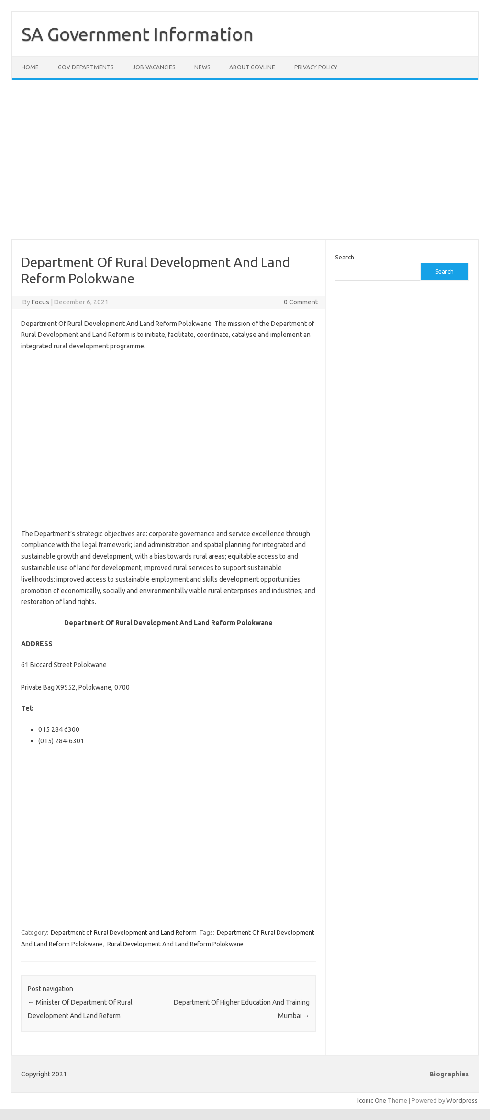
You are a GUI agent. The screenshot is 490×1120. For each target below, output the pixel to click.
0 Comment (301, 302)
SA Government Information (138, 34)
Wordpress (462, 1100)
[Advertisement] (245, 166)
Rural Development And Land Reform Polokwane (175, 944)
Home (30, 67)
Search (344, 257)
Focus (40, 302)
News (202, 67)
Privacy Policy (315, 67)
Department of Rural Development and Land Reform (124, 932)
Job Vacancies (154, 67)
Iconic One (371, 1100)
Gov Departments (85, 67)
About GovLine (252, 67)
